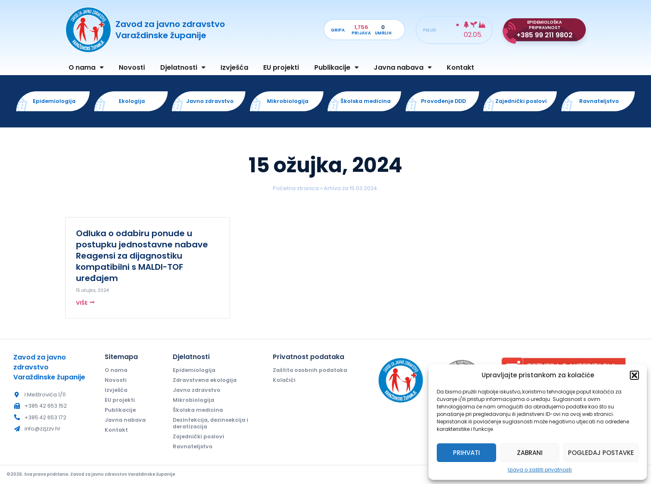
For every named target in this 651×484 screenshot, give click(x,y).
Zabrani (530, 452)
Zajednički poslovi (198, 436)
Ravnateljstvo (193, 446)
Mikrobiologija (193, 399)
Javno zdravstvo (196, 390)
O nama (86, 67)
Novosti (132, 67)
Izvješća (234, 67)
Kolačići (284, 380)
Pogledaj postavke (601, 452)
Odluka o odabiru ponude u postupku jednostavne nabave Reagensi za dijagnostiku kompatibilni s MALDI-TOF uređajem (142, 255)
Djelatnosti (183, 67)
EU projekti (281, 67)
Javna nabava (403, 67)
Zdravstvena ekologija (205, 380)
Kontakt (460, 67)
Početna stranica (296, 188)
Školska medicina (198, 409)
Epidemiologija (194, 370)
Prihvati (466, 452)
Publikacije (336, 67)
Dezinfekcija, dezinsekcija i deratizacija (210, 423)
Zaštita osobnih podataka (310, 370)
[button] (634, 375)
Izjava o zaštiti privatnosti (540, 469)
